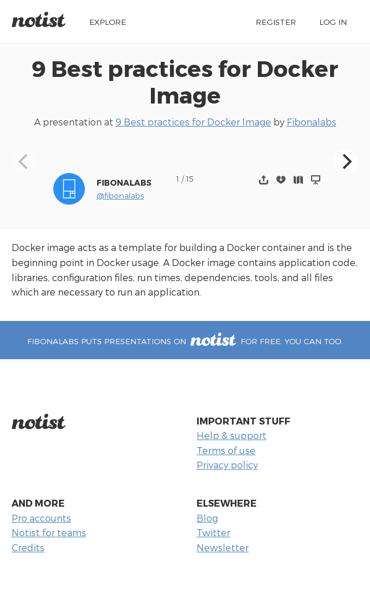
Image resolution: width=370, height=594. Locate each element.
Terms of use (226, 450)
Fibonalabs (311, 121)
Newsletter (223, 547)
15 (190, 178)
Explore (107, 22)
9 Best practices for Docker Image (185, 81)
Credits (28, 547)
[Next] (345, 161)
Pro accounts (41, 517)
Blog (207, 517)
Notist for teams (49, 532)
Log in (333, 22)
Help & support (232, 435)
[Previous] (24, 161)
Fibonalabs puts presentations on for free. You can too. (185, 341)
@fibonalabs (120, 195)
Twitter (213, 532)
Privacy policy (227, 464)
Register (276, 22)
